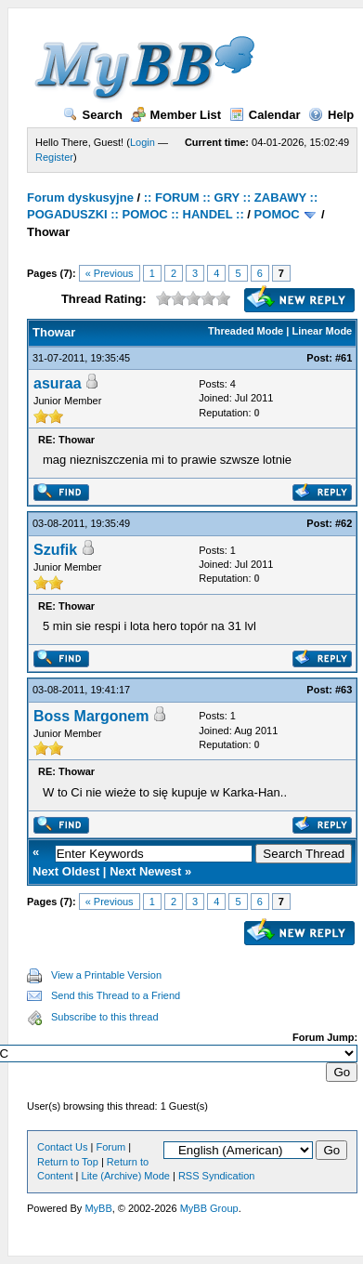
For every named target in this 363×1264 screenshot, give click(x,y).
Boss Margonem (91, 716)
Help (331, 115)
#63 (343, 689)
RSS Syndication (216, 1175)
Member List (176, 115)
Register (54, 157)
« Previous (109, 273)
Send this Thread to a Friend (115, 995)
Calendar (265, 115)
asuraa (57, 383)
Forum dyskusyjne (80, 197)
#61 (343, 357)
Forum (110, 1146)
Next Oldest (65, 871)
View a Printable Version (106, 975)
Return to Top (67, 1161)
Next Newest (145, 871)
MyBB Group (209, 1208)
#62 (343, 523)
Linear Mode (322, 330)
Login (142, 142)
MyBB (97, 1208)
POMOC (277, 214)
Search (93, 115)
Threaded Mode (245, 330)
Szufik (55, 550)
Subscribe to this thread (105, 1016)
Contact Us (62, 1146)
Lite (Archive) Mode (126, 1175)
